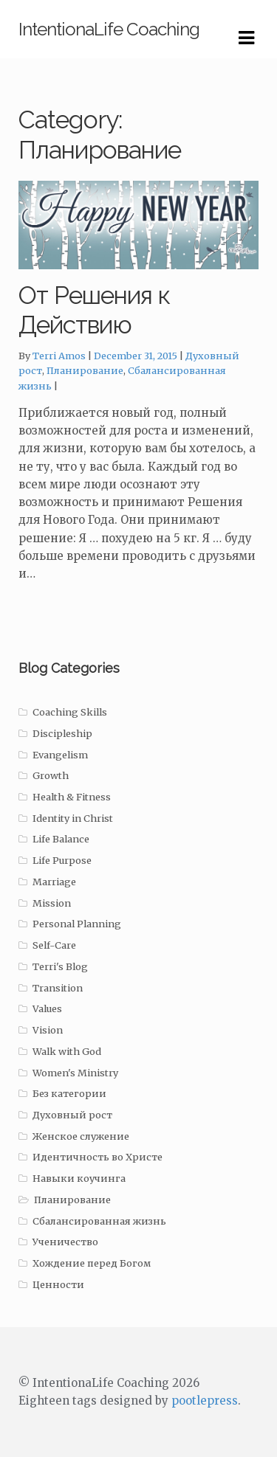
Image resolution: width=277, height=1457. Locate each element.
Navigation (246, 38)
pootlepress (204, 1401)
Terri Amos (59, 356)
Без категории (69, 1093)
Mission (52, 903)
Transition (58, 988)
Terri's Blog (60, 967)
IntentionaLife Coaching (108, 29)
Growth (51, 775)
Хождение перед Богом (92, 1263)
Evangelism (60, 755)
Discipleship (62, 733)
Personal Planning (77, 924)
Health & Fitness (72, 797)
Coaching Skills (70, 712)
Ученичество (65, 1242)
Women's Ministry (75, 1073)
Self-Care (54, 945)
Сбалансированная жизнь (99, 1221)
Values (47, 1009)
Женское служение (81, 1136)
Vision (48, 1030)
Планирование (85, 370)
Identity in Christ (73, 818)
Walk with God (67, 1051)
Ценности (58, 1284)
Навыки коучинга (79, 1178)
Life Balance (61, 839)
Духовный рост (72, 1115)
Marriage (54, 882)
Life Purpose (62, 860)
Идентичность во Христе (98, 1157)
